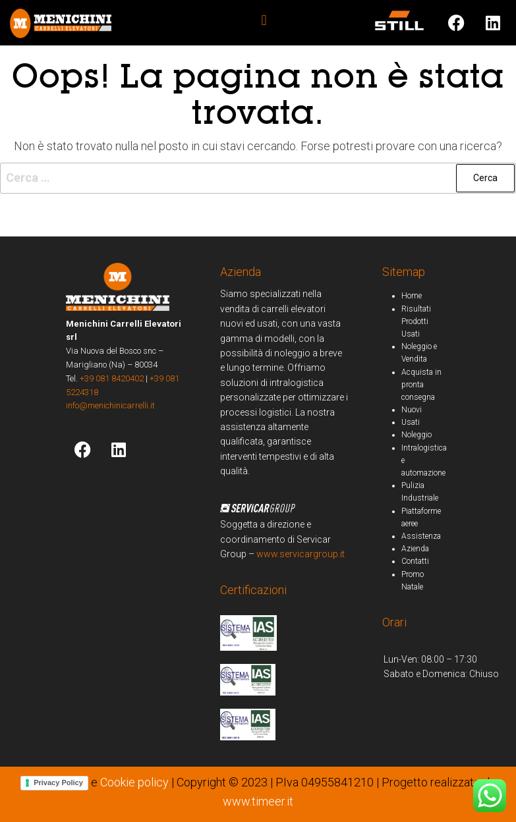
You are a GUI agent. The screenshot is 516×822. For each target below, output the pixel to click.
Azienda (415, 548)
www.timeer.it (258, 801)
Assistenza (421, 536)
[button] (264, 20)
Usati (410, 422)
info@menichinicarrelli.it (110, 405)
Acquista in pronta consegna (421, 385)
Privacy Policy (58, 782)
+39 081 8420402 (112, 378)
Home (411, 295)
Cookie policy (134, 782)
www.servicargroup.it (300, 554)
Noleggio (416, 434)
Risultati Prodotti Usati (416, 321)
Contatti (415, 561)
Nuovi (411, 409)
